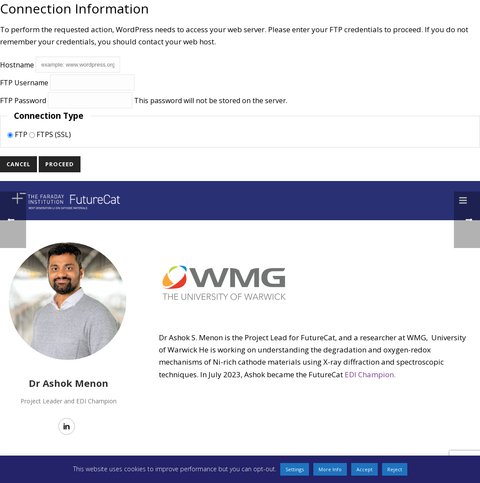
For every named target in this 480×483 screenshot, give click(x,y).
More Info (330, 469)
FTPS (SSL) (50, 134)
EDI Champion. (370, 374)
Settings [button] (294, 469)
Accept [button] (364, 469)
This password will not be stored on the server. (143, 100)
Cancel (18, 164)
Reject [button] (394, 469)
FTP (18, 134)
